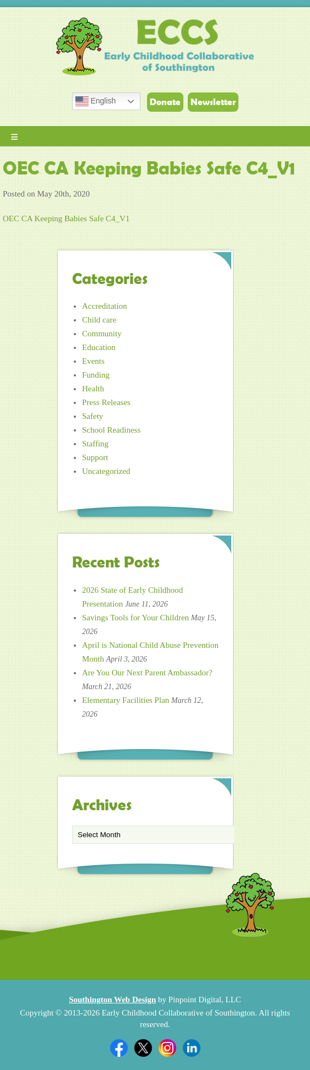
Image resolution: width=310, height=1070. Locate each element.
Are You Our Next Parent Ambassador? (147, 672)
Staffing (95, 443)
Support (95, 457)
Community (102, 333)
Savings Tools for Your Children (135, 617)
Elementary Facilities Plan (125, 700)
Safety (92, 416)
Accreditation (104, 306)
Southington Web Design (112, 999)
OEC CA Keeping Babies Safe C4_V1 (66, 218)
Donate (165, 101)
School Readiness (111, 429)
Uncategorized (106, 471)
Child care (99, 319)
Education (99, 347)
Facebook (119, 1048)
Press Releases (106, 402)
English (95, 101)
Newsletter (213, 101)
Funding (96, 374)
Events (93, 361)
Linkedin (191, 1048)
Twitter (143, 1048)
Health (93, 388)
